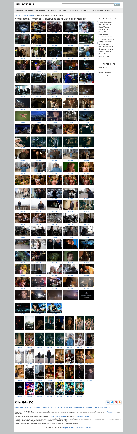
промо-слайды (104, 75)
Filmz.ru (109, 412)
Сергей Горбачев (83, 416)
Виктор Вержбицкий (105, 37)
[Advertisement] (110, 106)
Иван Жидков (103, 34)
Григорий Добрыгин (105, 22)
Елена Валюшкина (105, 59)
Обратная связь (68, 427)
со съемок (102, 70)
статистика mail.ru (102, 407)
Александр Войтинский (106, 39)
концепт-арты (103, 67)
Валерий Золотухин (105, 32)
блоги (53, 407)
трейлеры (62, 10)
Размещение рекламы (83, 427)
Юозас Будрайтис (105, 29)
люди (60, 407)
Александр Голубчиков (59, 416)
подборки (68, 407)
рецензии (29, 10)
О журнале (109, 10)
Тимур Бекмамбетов (105, 41)
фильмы (37, 407)
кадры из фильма (105, 72)
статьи (54, 10)
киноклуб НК (73, 10)
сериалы (45, 407)
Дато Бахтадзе (104, 56)
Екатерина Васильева (106, 46)
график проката (97, 10)
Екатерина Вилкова (105, 24)
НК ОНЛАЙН (85, 10)
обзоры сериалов (42, 10)
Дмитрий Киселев (105, 54)
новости (19, 10)
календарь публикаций (82, 407)
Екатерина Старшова (106, 49)
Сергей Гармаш (104, 27)
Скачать (22, 32)
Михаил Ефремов (105, 51)
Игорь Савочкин (104, 44)
